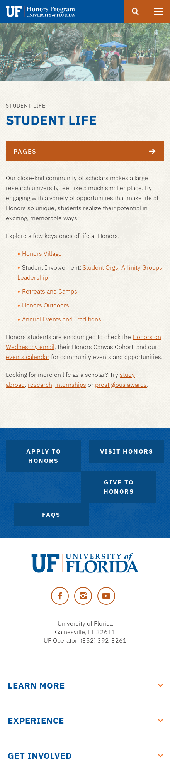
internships (70, 384)
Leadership (32, 277)
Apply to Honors (43, 455)
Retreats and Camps (49, 291)
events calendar (27, 357)
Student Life (26, 105)
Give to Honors (119, 486)
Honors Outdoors (45, 305)
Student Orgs (100, 267)
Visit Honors (126, 451)
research (40, 384)
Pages (89, 151)
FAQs (51, 514)
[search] (135, 11)
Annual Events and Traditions (61, 319)
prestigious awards (121, 384)
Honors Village (42, 253)
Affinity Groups (141, 267)
